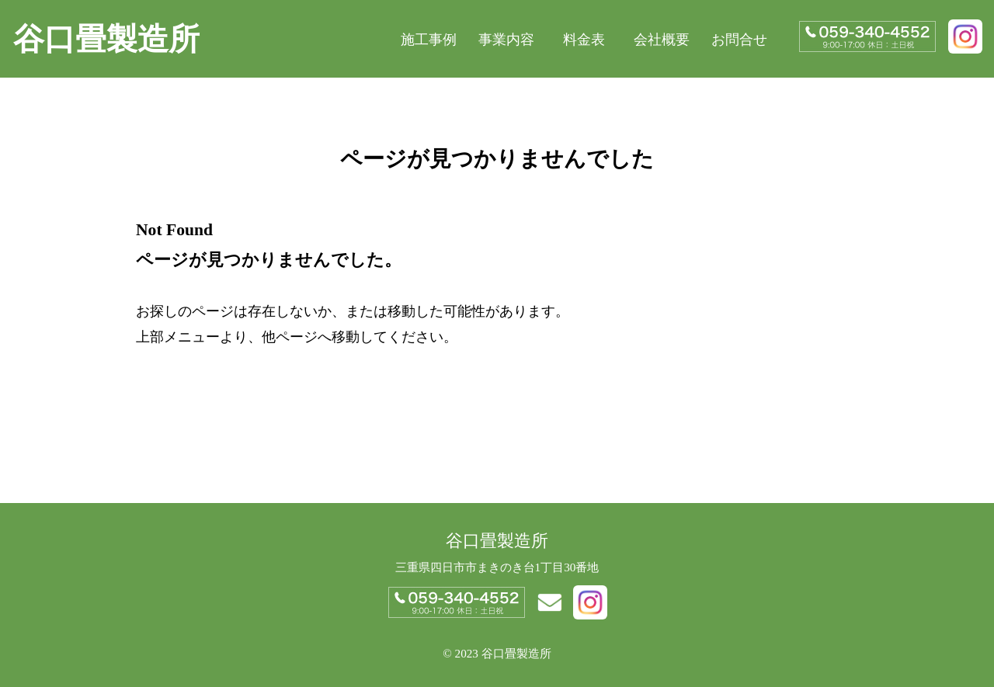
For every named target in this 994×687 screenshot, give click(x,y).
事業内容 (506, 39)
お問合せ (739, 39)
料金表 (584, 39)
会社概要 (662, 39)
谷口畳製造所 (106, 39)
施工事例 (429, 39)
